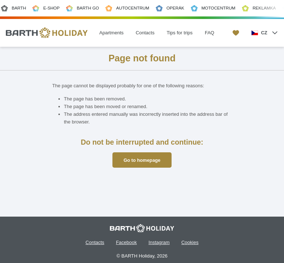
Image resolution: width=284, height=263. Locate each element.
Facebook (126, 242)
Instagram (159, 242)
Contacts (94, 242)
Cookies (190, 242)
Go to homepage (142, 160)
